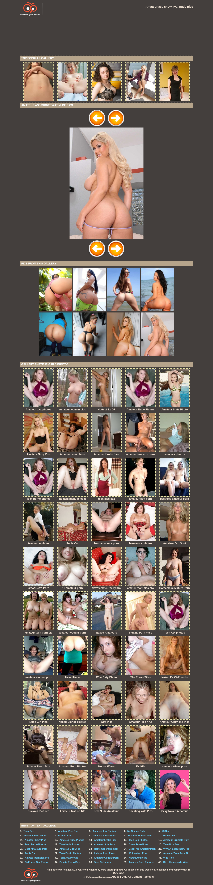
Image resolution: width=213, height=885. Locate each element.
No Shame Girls (136, 831)
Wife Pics (168, 857)
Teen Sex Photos (138, 840)
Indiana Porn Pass (104, 853)
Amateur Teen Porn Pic (176, 853)
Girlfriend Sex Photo (36, 862)
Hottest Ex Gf (170, 835)
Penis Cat (30, 853)
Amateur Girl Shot (69, 849)
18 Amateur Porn (138, 853)
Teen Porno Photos (35, 844)
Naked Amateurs (138, 857)
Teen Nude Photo (69, 844)
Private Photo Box (69, 862)
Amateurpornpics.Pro (37, 857)
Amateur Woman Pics (139, 835)
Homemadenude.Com (106, 849)
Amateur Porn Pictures (141, 862)
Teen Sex (29, 831)
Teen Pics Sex (171, 844)
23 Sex (166, 831)
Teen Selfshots (102, 862)
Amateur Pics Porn (68, 831)
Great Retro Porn (138, 844)
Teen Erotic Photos (70, 853)
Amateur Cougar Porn (106, 857)
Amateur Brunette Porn (176, 840)
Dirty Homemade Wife (175, 862)
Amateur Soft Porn (104, 844)
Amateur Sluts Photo (104, 835)
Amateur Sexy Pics (35, 840)
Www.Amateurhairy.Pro (176, 849)
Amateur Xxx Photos (104, 831)
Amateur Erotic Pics (105, 840)
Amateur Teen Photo (35, 835)
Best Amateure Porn (36, 849)
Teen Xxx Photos (68, 857)
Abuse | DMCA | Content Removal (132, 876)
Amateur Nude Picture (71, 840)
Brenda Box (64, 835)
